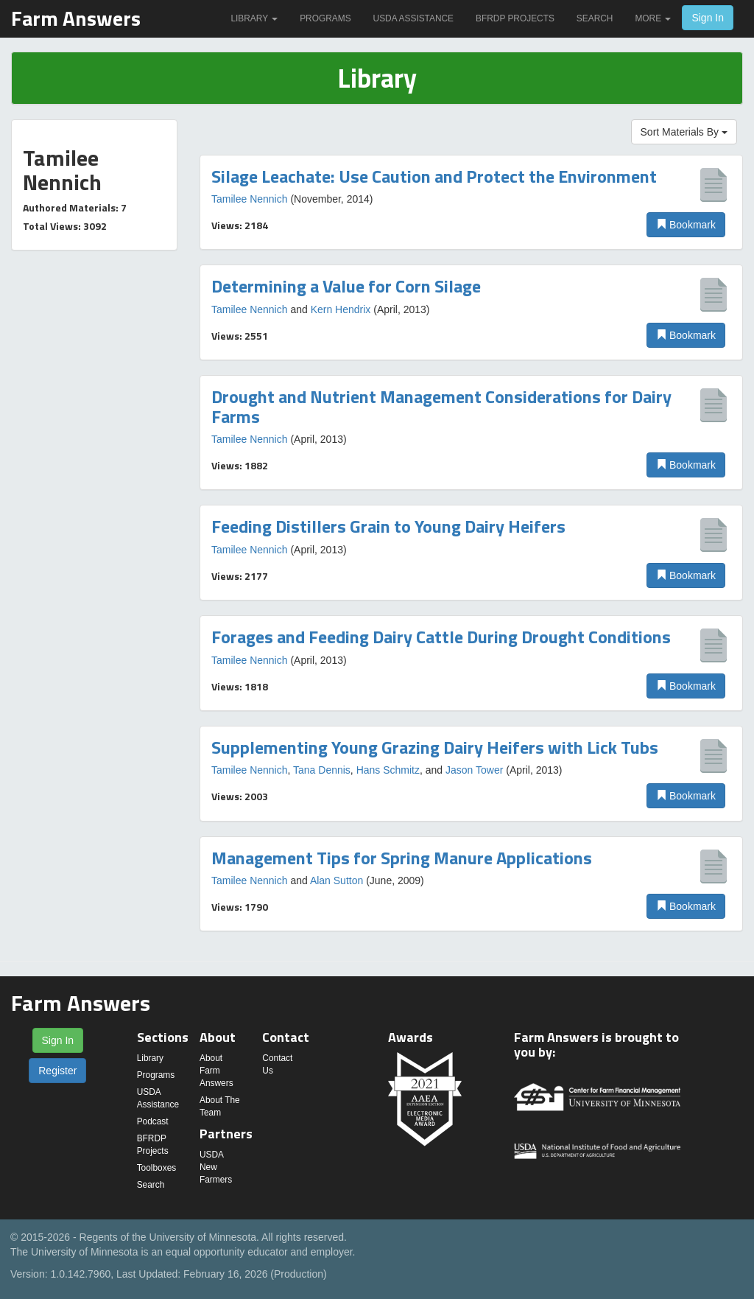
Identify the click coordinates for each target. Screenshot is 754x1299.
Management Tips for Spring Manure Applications (401, 857)
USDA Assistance (413, 18)
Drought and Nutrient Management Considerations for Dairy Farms (441, 406)
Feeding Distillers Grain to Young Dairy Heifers (388, 526)
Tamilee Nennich (249, 199)
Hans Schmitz (388, 770)
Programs (325, 18)
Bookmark (686, 225)
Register (57, 1070)
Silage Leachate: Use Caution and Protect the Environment (434, 176)
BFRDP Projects (515, 18)
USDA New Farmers (216, 1167)
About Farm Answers (216, 1070)
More (653, 18)
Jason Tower (474, 770)
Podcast (153, 1121)
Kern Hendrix (341, 309)
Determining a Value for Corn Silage (346, 286)
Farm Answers (76, 18)
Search (595, 18)
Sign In (707, 18)
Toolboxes (157, 1168)
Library (254, 18)
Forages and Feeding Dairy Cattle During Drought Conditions (441, 636)
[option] (471, 203)
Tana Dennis (321, 770)
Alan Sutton (336, 880)
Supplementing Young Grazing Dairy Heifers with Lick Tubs (434, 747)
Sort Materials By (684, 132)
